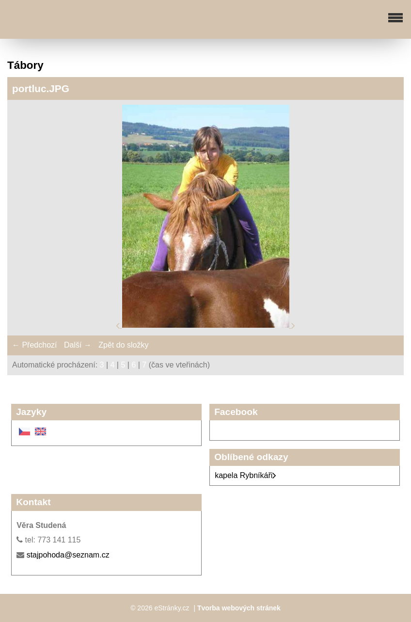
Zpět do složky (123, 345)
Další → (78, 345)
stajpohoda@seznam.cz (68, 555)
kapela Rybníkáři (245, 475)
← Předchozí (34, 345)
